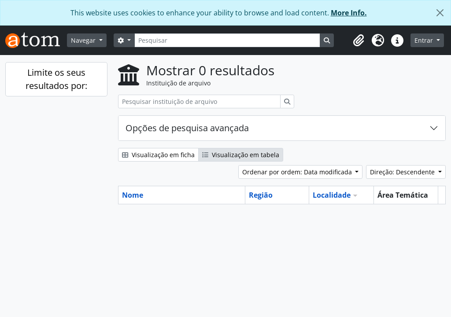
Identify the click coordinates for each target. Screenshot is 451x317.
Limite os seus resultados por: (56, 79)
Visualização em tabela (240, 155)
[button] (358, 40)
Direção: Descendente (403, 172)
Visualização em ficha (158, 155)
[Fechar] (440, 12)
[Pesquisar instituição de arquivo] (199, 101)
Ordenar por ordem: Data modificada (298, 172)
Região (261, 195)
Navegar (84, 40)
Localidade (332, 195)
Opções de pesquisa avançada (187, 128)
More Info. (349, 13)
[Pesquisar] (227, 40)
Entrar (424, 40)
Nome (132, 195)
